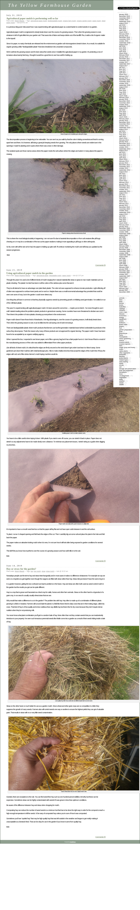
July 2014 (122, 131)
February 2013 (124, 161)
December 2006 (124, 292)
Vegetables (123, 378)
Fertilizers (122, 323)
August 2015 (123, 108)
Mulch (17, 21)
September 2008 (124, 255)
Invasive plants (124, 342)
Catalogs (122, 309)
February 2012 (124, 182)
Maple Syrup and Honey (127, 347)
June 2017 (122, 69)
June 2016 (122, 90)
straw (43, 571)
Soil (120, 367)
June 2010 (122, 218)
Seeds (121, 363)
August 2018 (123, 44)
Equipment (122, 319)
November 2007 (124, 272)
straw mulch (50, 571)
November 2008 (124, 251)
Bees (121, 300)
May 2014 (122, 135)
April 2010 (122, 221)
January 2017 (123, 78)
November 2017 (124, 60)
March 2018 (123, 53)
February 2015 (124, 119)
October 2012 (123, 168)
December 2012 (124, 165)
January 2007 (123, 290)
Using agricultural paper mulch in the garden (29, 273)
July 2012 (122, 174)
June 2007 (122, 281)
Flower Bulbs (123, 324)
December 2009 (124, 228)
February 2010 (124, 225)
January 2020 (123, 14)
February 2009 (124, 246)
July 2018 (122, 46)
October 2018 (123, 41)
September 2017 (124, 64)
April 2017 (122, 73)
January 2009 (123, 248)
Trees (121, 374)
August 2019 (123, 23)
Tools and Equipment (126, 370)
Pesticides (122, 354)
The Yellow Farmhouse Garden (50, 5)
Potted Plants (123, 358)
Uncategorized (124, 376)
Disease (121, 314)
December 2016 (124, 80)
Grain (121, 332)
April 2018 (122, 52)
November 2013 (124, 145)
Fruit (120, 328)
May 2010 (122, 219)
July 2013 (122, 152)
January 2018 (123, 57)
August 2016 (123, 87)
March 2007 (123, 287)
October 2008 (123, 253)
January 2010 (123, 227)
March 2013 (123, 159)
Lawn (120, 346)
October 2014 (123, 126)
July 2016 (122, 89)
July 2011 (122, 195)
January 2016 (123, 99)
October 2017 (123, 62)
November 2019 (124, 18)
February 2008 (124, 267)
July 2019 (122, 25)
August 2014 (123, 129)
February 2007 (124, 288)
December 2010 (124, 207)
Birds (121, 302)
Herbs (121, 335)
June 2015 (122, 112)
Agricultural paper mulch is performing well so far (32, 18)
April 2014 (122, 136)
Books (121, 305)
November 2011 (124, 188)
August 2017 (123, 66)
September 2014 (124, 128)
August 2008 (123, 257)
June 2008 (122, 260)
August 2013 (123, 150)
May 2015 (122, 113)
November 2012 (124, 166)
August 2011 (123, 193)
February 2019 (124, 34)
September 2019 (124, 21)
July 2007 (122, 280)
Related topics (123, 360)
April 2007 (122, 285)
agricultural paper (42, 276)
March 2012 (123, 181)
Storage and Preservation (127, 369)
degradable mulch (55, 276)
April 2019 (122, 30)
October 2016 (123, 83)
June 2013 (122, 154)
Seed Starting (123, 362)
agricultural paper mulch (39, 21)
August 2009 (123, 235)
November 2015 (124, 103)
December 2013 (124, 143)
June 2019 (122, 27)
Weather (122, 381)
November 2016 (124, 82)
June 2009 (122, 239)
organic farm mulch (69, 21)
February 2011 (124, 204)
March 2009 (123, 244)
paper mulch (96, 21)
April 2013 (122, 158)
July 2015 (122, 110)
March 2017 (123, 74)
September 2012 (124, 170)
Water (121, 379)
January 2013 (123, 163)
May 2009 (122, 241)
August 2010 (123, 214)
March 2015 (123, 117)
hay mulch (37, 571)
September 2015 (124, 106)
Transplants (123, 372)
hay (32, 571)
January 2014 (123, 142)
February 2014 (124, 140)
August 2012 (123, 172)
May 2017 (122, 71)
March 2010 (123, 223)
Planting (22, 276)
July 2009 (122, 237)
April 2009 (122, 242)
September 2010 (124, 212)
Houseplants (123, 337)
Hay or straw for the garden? (21, 569)
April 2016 (122, 94)
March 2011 (123, 202)
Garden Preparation (125, 330)
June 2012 (122, 175)
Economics (122, 316)
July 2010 (122, 216)
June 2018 (122, 48)
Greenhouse (123, 333)
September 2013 (124, 149)
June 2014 (122, 133)
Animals (121, 298)
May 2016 (122, 92)
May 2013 (122, 156)
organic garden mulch (84, 21)
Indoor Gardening (125, 339)
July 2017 (122, 67)
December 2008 (124, 249)
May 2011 (122, 198)
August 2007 (123, 278)
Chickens (122, 310)
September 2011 (124, 191)
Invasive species (124, 344)
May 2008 (122, 262)
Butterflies (122, 307)
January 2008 (123, 269)
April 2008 (122, 264)
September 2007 (124, 276)
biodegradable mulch (55, 21)
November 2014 (124, 124)
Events (121, 321)
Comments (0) (100, 265)
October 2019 (123, 20)
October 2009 (123, 232)
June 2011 (122, 196)
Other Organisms (124, 353)
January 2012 (123, 184)
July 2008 (122, 258)
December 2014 (124, 122)
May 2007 (122, 283)
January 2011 (123, 205)
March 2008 (123, 265)
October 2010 (123, 211)
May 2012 (122, 177)
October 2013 (123, 147)
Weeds (21, 21)
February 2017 (124, 76)
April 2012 (122, 179)
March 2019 (123, 32)
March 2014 (123, 138)
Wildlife (121, 385)
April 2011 (122, 200)
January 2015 (123, 120)
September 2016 (124, 85)
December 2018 (124, 37)
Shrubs (121, 365)
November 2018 (124, 39)
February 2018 (124, 55)
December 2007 (124, 271)
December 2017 (124, 59)
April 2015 (122, 115)
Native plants (123, 351)
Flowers (121, 326)
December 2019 (124, 16)
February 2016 (124, 97)
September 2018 (124, 43)
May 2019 (122, 28)
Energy (121, 317)
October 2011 (123, 189)
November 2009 (124, 230)
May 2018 (122, 50)
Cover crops (123, 312)
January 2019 (123, 36)
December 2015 (124, 101)
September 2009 (124, 234)
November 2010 (124, 209)
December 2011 (124, 186)
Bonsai (121, 303)
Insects (121, 340)
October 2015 (123, 105)
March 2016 (123, 96)
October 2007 (123, 274)
